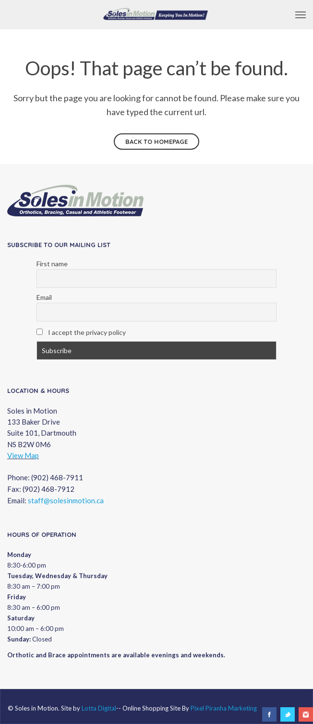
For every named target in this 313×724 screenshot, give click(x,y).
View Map (23, 455)
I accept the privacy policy (81, 332)
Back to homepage (156, 141)
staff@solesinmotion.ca (66, 500)
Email (44, 297)
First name (52, 264)
